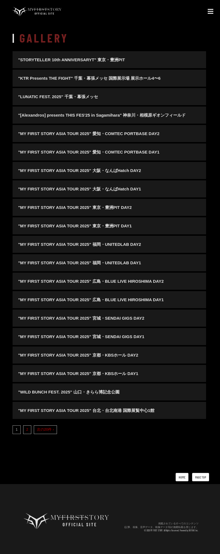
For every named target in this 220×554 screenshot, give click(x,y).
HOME (182, 477)
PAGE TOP (200, 477)
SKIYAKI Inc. (194, 530)
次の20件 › (45, 429)
